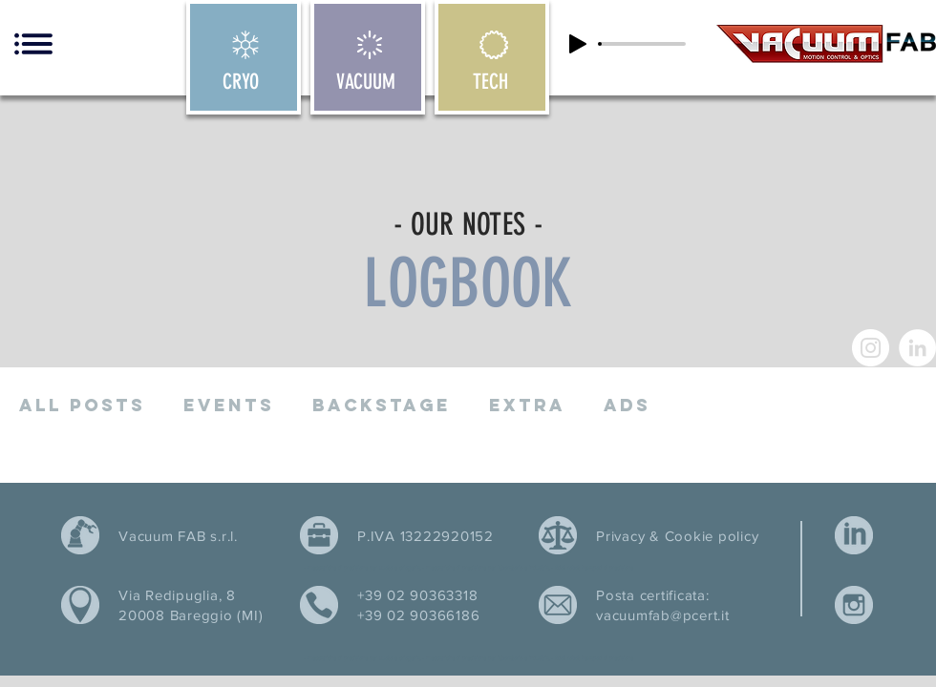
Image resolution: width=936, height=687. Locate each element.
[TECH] (492, 57)
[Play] (577, 43)
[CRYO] (243, 57)
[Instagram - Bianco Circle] (870, 347)
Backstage (381, 405)
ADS (627, 405)
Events (228, 405)
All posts (82, 405)
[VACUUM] (367, 57)
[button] (33, 43)
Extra (527, 405)
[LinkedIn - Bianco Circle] (917, 347)
